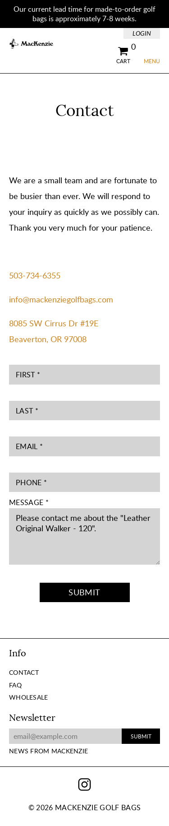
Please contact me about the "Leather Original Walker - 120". (84, 536)
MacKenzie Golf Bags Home (31, 44)
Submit (84, 592)
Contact (24, 672)
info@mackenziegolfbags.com (61, 299)
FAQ (15, 685)
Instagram (84, 784)
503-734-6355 (34, 275)
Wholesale (28, 697)
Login (141, 33)
